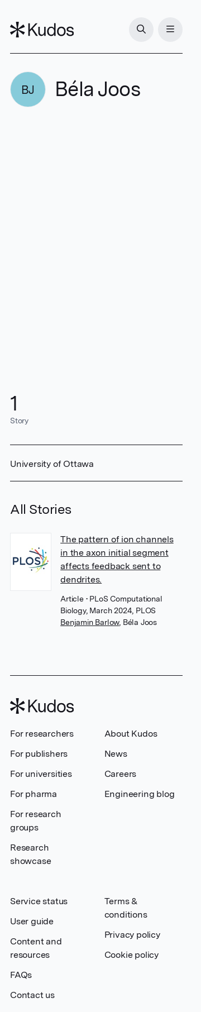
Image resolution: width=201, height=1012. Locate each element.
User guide (32, 921)
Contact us (32, 995)
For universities (41, 773)
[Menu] (170, 29)
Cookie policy (131, 954)
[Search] (141, 29)
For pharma (33, 794)
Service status (39, 901)
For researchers (42, 733)
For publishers (39, 753)
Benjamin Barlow (89, 622)
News (115, 753)
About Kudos (130, 733)
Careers (120, 773)
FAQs (21, 975)
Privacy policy (132, 934)
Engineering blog (139, 794)
